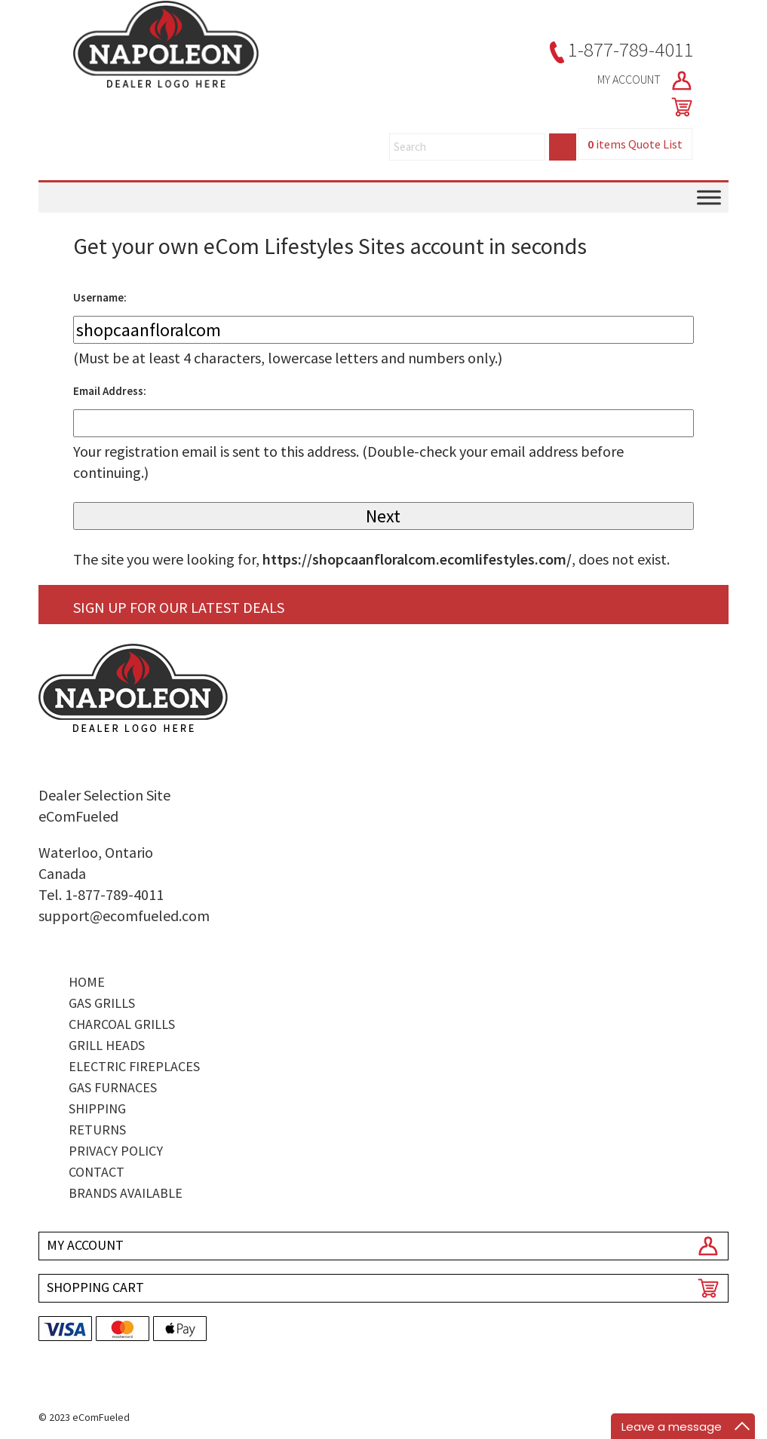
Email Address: (109, 391)
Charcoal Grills (122, 1024)
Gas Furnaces (113, 1087)
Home (87, 981)
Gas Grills (102, 1003)
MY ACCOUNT (645, 80)
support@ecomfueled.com (124, 915)
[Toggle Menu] (709, 198)
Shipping (97, 1108)
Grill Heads (107, 1045)
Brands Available (126, 1193)
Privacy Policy (116, 1150)
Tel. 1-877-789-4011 (101, 894)
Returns (97, 1129)
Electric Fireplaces (134, 1066)
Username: (100, 297)
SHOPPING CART (95, 1287)
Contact (96, 1171)
